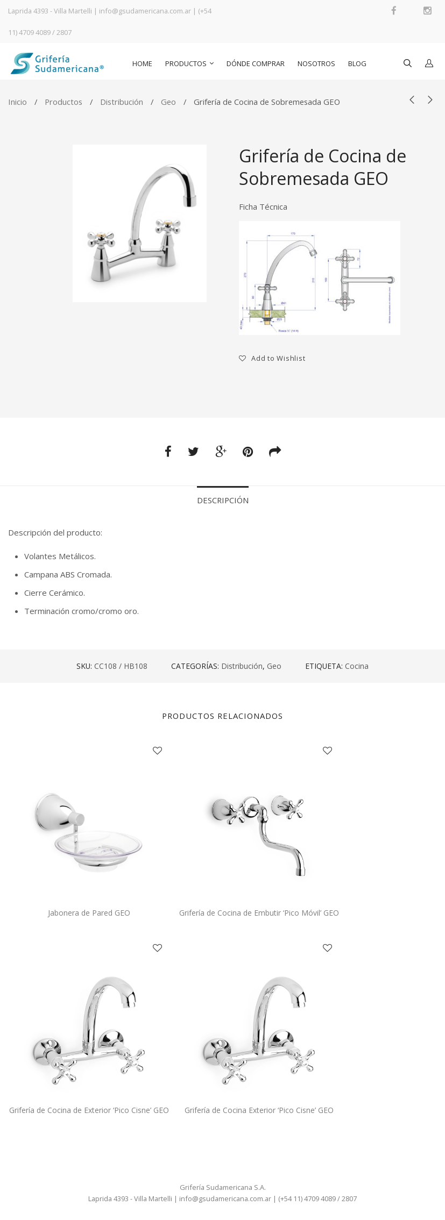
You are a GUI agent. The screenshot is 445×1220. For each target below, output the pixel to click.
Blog (357, 63)
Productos (186, 63)
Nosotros (316, 63)
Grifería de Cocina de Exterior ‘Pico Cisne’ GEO (89, 1110)
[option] (140, 223)
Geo (168, 101)
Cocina (357, 666)
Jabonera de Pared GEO (89, 913)
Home (142, 63)
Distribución (121, 101)
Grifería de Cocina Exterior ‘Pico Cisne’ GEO (259, 1110)
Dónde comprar (256, 63)
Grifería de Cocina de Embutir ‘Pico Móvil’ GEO (259, 913)
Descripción (223, 500)
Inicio (17, 101)
